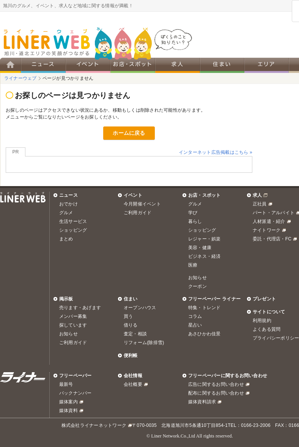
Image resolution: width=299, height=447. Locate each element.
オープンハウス (140, 307)
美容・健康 (199, 247)
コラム (195, 316)
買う (128, 316)
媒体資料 (68, 410)
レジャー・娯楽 (204, 239)
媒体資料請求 (202, 401)
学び (192, 212)
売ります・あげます (80, 307)
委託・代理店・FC (272, 239)
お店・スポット (204, 195)
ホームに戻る (129, 133)
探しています (73, 325)
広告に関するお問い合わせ (216, 384)
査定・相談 (135, 333)
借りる (131, 325)
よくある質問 (266, 329)
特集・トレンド (204, 307)
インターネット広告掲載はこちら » (215, 152)
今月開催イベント (142, 204)
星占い (195, 325)
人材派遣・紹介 (269, 221)
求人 (257, 195)
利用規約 (262, 320)
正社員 (260, 204)
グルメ (66, 212)
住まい (131, 299)
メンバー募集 (73, 316)
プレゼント (264, 299)
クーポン (197, 286)
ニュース (68, 195)
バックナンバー (75, 393)
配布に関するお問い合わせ (216, 393)
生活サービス (73, 221)
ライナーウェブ (20, 78)
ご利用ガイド (137, 212)
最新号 (66, 384)
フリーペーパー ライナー (214, 299)
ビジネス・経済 (204, 256)
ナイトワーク (266, 230)
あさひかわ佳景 (204, 333)
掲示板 (66, 299)
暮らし (195, 221)
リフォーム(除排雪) (144, 342)
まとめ (66, 239)
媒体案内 (68, 401)
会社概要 (133, 384)
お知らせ (197, 277)
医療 (192, 265)
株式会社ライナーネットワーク (93, 425)
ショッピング (73, 230)
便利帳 (131, 355)
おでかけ (68, 204)
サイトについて (269, 311)
